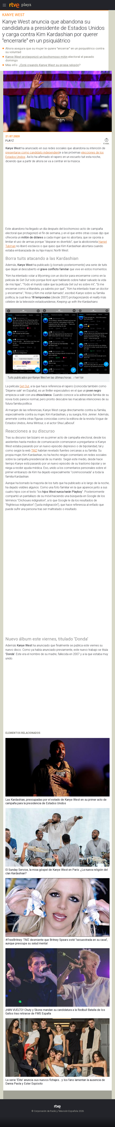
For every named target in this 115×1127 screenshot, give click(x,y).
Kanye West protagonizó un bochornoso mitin (36, 57)
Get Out (24, 386)
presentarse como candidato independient (32, 152)
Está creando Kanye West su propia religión (49, 65)
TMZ (34, 450)
